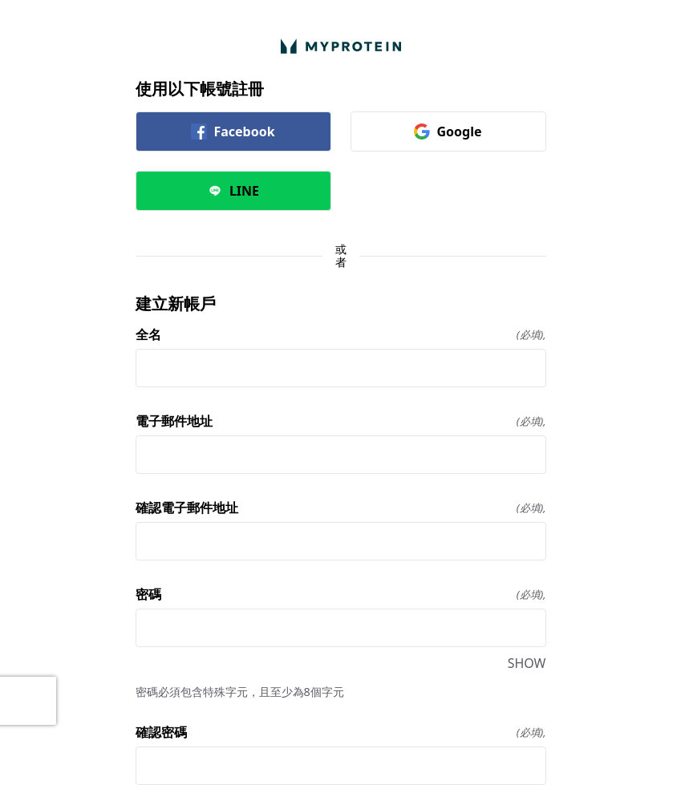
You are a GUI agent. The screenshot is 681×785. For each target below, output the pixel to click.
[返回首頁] (341, 46)
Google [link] (447, 131)
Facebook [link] (232, 131)
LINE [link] (233, 191)
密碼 (341, 594)
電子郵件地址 (341, 421)
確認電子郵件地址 (341, 508)
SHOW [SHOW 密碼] (527, 663)
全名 (341, 334)
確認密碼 (341, 732)
